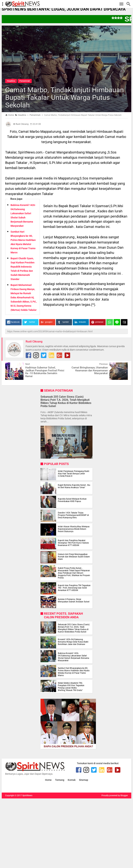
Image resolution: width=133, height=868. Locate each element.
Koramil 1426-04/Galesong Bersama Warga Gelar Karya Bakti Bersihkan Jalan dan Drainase (73, 641)
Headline (11, 81)
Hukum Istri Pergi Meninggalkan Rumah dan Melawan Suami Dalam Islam (74, 556)
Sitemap (83, 780)
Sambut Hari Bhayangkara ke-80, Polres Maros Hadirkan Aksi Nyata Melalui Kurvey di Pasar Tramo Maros (73, 672)
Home (48, 780)
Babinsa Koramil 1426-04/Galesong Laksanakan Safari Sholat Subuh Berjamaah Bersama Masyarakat (73, 657)
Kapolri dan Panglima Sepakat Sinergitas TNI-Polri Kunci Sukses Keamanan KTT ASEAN (73, 542)
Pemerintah (24, 81)
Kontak (72, 780)
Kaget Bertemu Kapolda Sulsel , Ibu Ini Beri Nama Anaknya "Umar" (74, 486)
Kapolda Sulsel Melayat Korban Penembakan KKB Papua (72, 500)
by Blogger (123, 795)
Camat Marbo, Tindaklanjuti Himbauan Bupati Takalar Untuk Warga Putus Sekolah (64, 97)
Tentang (59, 780)
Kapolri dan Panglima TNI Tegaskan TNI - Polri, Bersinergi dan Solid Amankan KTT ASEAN (74, 587)
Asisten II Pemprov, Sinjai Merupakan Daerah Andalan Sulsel (73, 600)
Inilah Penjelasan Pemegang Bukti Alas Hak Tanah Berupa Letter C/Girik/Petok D (73, 473)
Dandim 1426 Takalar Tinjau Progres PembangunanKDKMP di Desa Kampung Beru (73, 515)
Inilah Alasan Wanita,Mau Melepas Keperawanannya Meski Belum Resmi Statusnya (74, 529)
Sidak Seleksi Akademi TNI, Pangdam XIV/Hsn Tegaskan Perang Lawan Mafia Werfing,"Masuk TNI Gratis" (71, 686)
